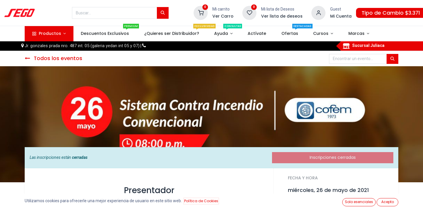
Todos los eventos (53, 58)
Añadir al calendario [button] (312, 203)
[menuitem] (105, 33)
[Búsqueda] (163, 13)
